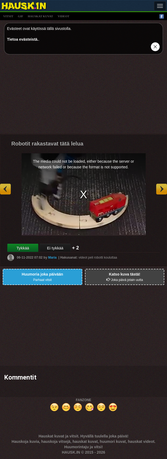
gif (20, 16)
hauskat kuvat (40, 16)
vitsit (8, 16)
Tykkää (22, 248)
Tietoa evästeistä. (22, 39)
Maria (52, 257)
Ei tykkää (55, 248)
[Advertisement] (83, 96)
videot (63, 16)
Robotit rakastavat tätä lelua (47, 144)
